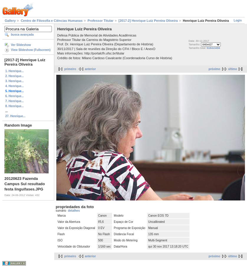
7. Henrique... (14, 101)
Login (238, 20)
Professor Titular (100, 20)
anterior (90, 69)
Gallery (10, 20)
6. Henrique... (14, 96)
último (232, 69)
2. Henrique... (14, 76)
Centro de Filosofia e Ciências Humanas (52, 20)
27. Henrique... (15, 116)
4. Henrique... (14, 86)
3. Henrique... (14, 81)
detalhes (74, 210)
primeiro (70, 69)
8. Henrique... (14, 106)
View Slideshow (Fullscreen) (30, 50)
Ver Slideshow (21, 45)
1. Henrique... (14, 71)
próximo (214, 69)
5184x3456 (213, 48)
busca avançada (22, 34)
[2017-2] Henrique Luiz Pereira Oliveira (148, 20)
